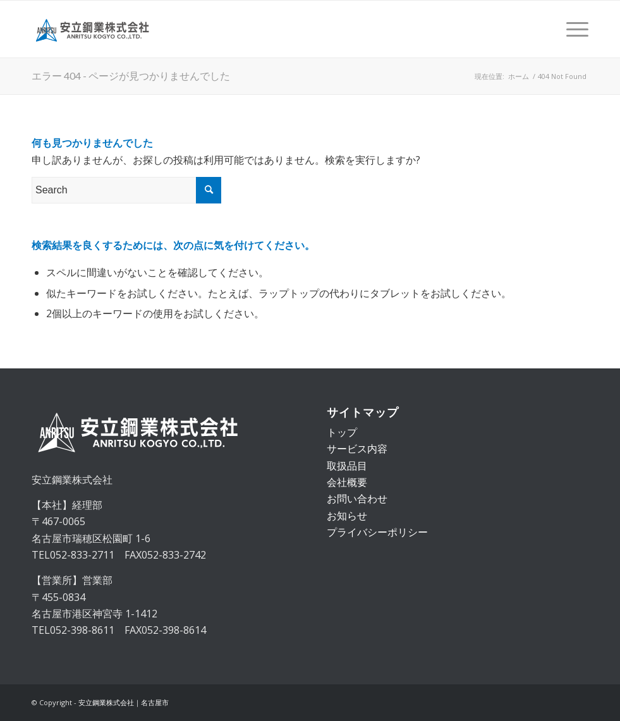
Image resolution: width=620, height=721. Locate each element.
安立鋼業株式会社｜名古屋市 (123, 702)
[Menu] (571, 29)
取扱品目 (347, 466)
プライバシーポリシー (377, 532)
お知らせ (347, 516)
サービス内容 (357, 449)
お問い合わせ (357, 499)
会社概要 (347, 482)
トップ (342, 432)
